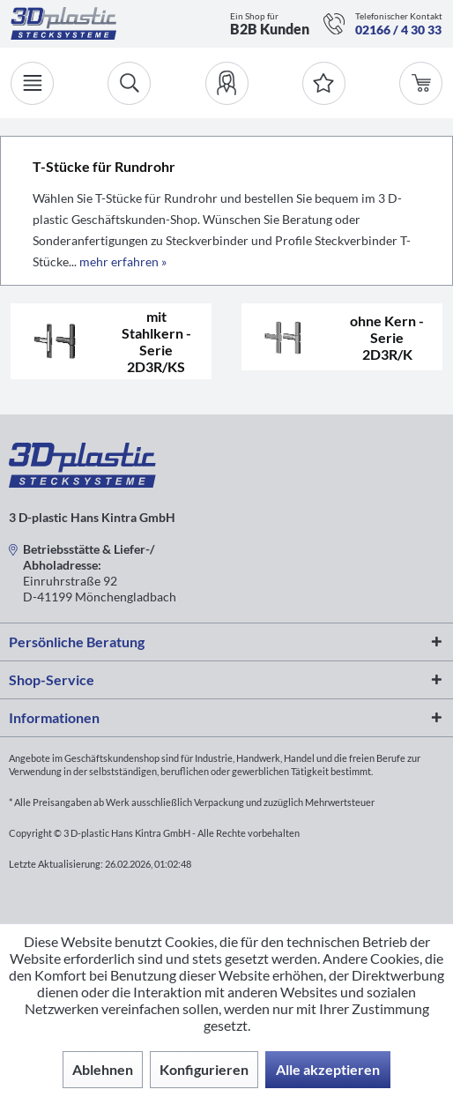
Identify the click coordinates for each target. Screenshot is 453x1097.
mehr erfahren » (123, 261)
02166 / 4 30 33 (398, 29)
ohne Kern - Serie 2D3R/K (387, 337)
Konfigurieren (204, 1069)
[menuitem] (227, 83)
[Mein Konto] (227, 83)
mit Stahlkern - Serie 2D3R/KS (156, 341)
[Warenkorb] (420, 83)
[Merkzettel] (323, 83)
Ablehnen (102, 1069)
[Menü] (32, 83)
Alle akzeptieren (328, 1069)
